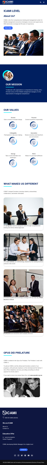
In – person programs (9, 437)
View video (8, 28)
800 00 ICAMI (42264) (11, 418)
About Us (5, 426)
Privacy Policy (40, 462)
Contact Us (6, 428)
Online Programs (7, 439)
